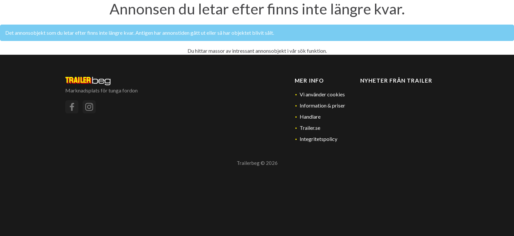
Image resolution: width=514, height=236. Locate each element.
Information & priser (322, 105)
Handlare (310, 116)
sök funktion (312, 51)
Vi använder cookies (322, 94)
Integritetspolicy (318, 139)
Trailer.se (310, 128)
